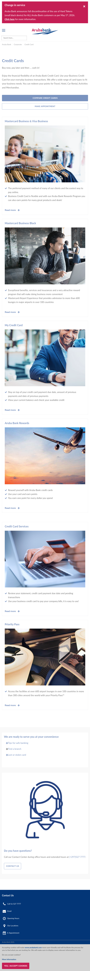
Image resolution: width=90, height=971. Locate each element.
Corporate (18, 44)
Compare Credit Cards (45, 98)
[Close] (84, 6)
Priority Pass (12, 624)
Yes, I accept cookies (15, 966)
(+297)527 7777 (77, 857)
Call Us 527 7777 (14, 904)
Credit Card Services (17, 526)
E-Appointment (13, 933)
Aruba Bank (6, 44)
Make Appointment (45, 106)
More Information (9, 959)
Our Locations (12, 926)
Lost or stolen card (15, 754)
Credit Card (29, 44)
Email (9, 911)
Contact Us (12, 866)
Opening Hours (13, 918)
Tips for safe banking (16, 743)
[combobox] (14, 38)
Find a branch (14, 748)
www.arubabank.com (33, 947)
